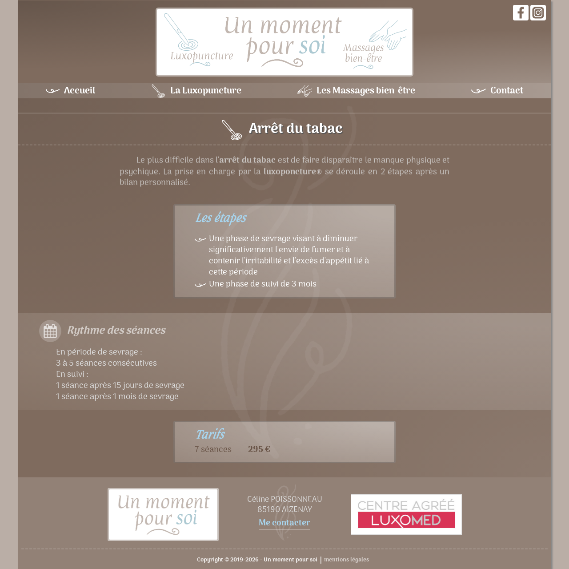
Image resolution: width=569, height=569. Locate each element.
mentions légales (346, 560)
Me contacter (284, 524)
